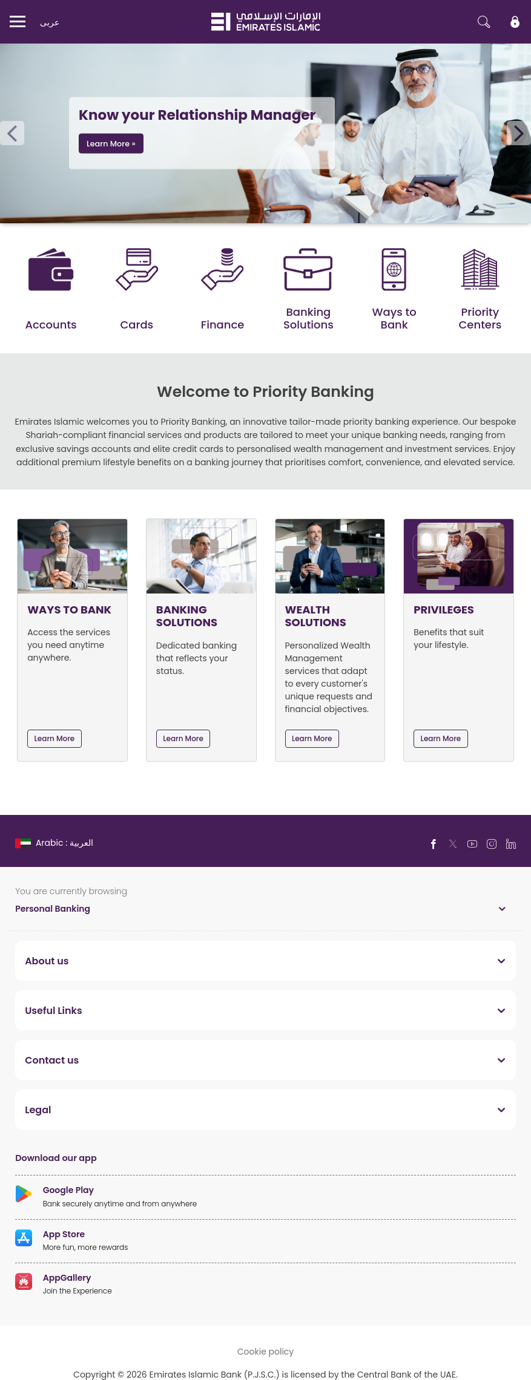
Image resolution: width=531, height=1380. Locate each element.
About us (46, 961)
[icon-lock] (515, 22)
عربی (49, 22)
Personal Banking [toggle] (52, 908)
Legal (38, 1110)
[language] (55, 842)
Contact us (52, 1060)
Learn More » (111, 143)
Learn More (55, 738)
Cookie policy (265, 1351)
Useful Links (53, 1010)
